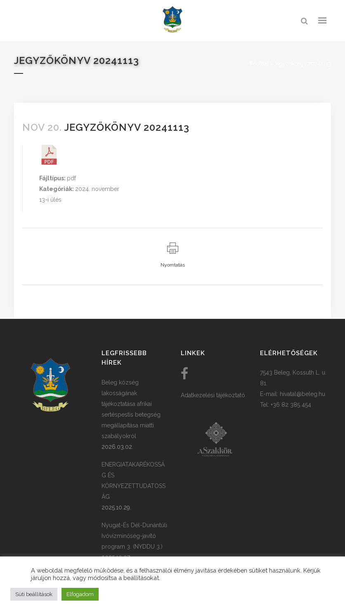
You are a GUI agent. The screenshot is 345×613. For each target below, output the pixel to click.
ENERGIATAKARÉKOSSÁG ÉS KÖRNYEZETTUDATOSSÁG (133, 480)
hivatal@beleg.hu (302, 394)
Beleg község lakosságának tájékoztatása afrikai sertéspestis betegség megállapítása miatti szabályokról (131, 409)
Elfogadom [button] (80, 594)
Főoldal (259, 64)
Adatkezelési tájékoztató (213, 395)
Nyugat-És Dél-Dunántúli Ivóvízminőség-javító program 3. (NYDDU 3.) (134, 536)
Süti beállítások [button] (33, 594)
